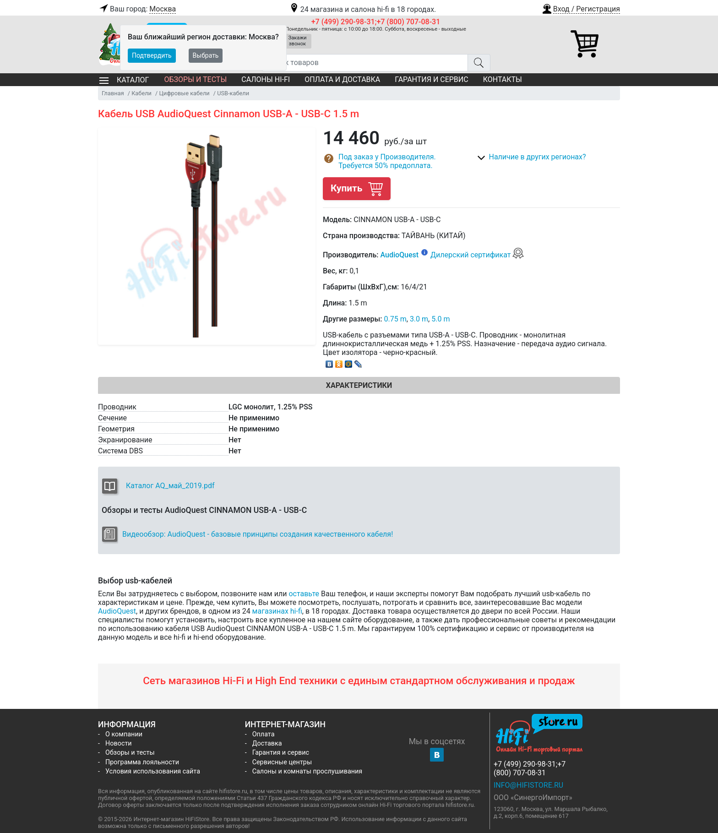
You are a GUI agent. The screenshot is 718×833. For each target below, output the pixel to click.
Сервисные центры (282, 762)
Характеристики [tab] (359, 385)
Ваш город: (137, 9)
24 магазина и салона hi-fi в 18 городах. (362, 9)
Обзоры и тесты (195, 79)
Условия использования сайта (152, 771)
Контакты (502, 79)
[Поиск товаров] (364, 62)
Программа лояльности (142, 762)
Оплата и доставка (342, 79)
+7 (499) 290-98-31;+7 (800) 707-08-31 (376, 21)
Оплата (263, 734)
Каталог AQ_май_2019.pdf (170, 485)
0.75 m (395, 319)
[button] (580, 8)
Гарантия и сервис (431, 79)
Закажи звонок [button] (297, 41)
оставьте (303, 593)
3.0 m (419, 319)
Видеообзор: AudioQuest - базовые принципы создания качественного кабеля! (257, 534)
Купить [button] (357, 188)
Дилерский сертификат (477, 254)
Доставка (267, 743)
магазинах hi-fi (277, 611)
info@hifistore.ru (528, 785)
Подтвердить (152, 55)
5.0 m (440, 319)
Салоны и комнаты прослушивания (307, 771)
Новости (118, 743)
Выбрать (206, 55)
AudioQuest (399, 254)
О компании (123, 734)
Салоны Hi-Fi (265, 79)
